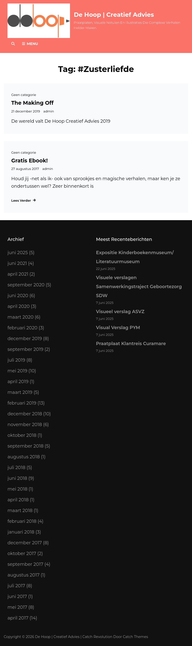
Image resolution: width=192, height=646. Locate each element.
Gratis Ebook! (29, 160)
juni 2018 (17, 478)
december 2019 (25, 338)
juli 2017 (16, 586)
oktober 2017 (22, 553)
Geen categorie (23, 95)
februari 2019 (22, 403)
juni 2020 (18, 295)
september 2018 (26, 446)
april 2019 (18, 381)
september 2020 (26, 285)
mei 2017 (17, 607)
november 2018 (25, 424)
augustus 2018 (24, 457)
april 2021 (18, 274)
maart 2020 (21, 317)
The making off (32, 103)
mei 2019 (17, 371)
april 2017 (18, 618)
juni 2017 (17, 596)
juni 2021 (17, 263)
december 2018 (25, 414)
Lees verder (23, 200)
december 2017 (25, 543)
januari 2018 (21, 532)
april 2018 (18, 500)
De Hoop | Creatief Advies (114, 14)
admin (48, 111)
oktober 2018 (22, 435)
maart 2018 (20, 510)
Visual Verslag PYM (118, 327)
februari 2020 (23, 328)
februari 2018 (22, 521)
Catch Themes (135, 637)
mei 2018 (18, 489)
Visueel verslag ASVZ (120, 311)
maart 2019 (20, 392)
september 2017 (25, 564)
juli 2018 (17, 467)
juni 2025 (18, 252)
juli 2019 (16, 360)
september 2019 (25, 349)
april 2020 (19, 306)
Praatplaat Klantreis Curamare (131, 343)
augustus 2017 (24, 575)
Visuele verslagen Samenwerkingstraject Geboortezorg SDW (139, 286)
